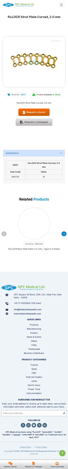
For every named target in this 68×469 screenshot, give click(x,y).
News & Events (34, 337)
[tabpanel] (34, 166)
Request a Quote (34, 112)
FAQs (34, 345)
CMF (34, 373)
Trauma (34, 365)
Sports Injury (34, 385)
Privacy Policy (41, 447)
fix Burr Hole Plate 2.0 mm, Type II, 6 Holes (34, 249)
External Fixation (34, 377)
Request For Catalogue (33, 466)
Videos (34, 341)
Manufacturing (34, 329)
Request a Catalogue (34, 122)
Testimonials (34, 349)
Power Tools (34, 389)
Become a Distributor (34, 353)
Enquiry (34, 333)
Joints (34, 381)
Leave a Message (57, 466)
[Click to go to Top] (62, 453)
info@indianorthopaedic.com (27, 309)
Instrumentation (34, 393)
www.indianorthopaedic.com (27, 313)
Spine (34, 369)
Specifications (12, 153)
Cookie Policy (25, 447)
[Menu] (61, 4)
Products (34, 325)
